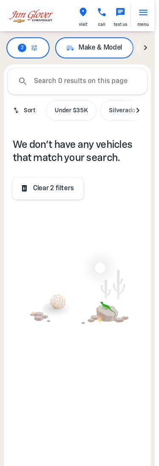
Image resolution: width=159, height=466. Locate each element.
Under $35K (71, 111)
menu (143, 24)
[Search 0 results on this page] (77, 81)
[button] (83, 16)
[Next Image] (145, 47)
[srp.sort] (25, 110)
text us (120, 24)
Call (102, 24)
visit (83, 24)
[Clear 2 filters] (48, 189)
